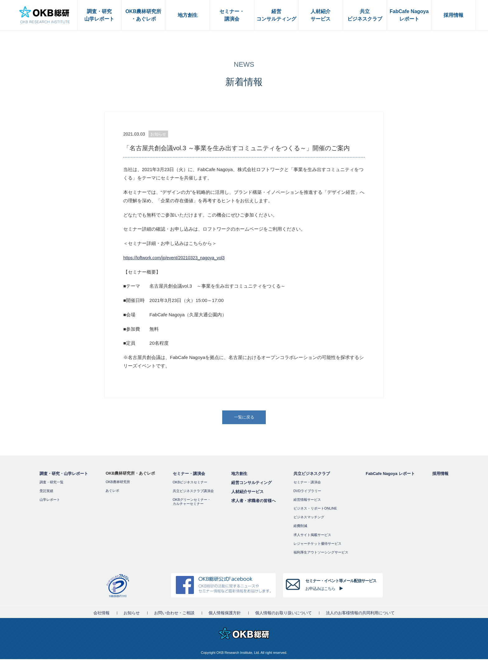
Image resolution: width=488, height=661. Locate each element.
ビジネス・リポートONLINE (315, 510)
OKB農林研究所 (118, 484)
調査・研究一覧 (51, 484)
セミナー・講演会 (189, 475)
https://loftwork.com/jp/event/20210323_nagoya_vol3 (177, 257)
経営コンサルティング (251, 484)
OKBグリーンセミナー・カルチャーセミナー (192, 503)
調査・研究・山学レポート (64, 475)
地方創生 (239, 475)
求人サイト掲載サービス (312, 537)
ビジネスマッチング (308, 519)
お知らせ (132, 615)
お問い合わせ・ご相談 (174, 615)
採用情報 (440, 475)
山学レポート (50, 501)
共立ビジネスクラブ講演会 (193, 493)
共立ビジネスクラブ (311, 475)
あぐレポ (112, 492)
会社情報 (101, 615)
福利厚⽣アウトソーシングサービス (320, 554)
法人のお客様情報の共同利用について (360, 615)
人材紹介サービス (247, 493)
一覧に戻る (244, 418)
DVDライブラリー (307, 493)
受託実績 (46, 493)
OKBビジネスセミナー (190, 484)
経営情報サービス (307, 501)
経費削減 (300, 528)
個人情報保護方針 (225, 615)
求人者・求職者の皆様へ (253, 502)
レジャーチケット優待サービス (317, 545)
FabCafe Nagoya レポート (390, 475)
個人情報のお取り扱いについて (283, 615)
